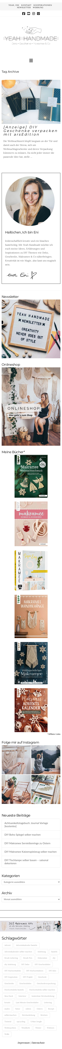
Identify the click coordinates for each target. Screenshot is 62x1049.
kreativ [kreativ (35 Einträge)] (7, 1002)
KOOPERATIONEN (43, 5)
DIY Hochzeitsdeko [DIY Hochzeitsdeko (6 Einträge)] (12, 971)
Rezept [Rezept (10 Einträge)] (51, 1009)
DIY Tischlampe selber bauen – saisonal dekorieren (26, 862)
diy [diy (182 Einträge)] (54, 958)
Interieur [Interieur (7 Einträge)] (22, 996)
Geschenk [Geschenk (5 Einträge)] (42, 977)
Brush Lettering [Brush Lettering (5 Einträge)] (11, 958)
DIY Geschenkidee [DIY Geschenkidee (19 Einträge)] (42, 964)
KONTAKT (26, 5)
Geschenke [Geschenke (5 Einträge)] (9, 983)
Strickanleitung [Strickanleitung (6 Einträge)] (28, 1015)
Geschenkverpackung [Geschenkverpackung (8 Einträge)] (46, 983)
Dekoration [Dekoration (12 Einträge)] (42, 958)
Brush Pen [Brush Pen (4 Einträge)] (27, 958)
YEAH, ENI (14, 5)
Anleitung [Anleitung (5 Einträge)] (42, 951)
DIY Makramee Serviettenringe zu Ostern (27, 843)
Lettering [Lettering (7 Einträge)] (48, 1002)
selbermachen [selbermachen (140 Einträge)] (10, 1015)
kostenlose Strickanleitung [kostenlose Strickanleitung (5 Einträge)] (43, 996)
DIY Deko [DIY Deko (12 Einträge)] (25, 964)
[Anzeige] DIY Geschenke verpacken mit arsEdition (30, 130)
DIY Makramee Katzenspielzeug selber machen (30, 851)
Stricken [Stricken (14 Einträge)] (44, 1015)
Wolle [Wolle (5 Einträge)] (6, 1034)
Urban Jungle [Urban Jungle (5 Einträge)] (36, 1021)
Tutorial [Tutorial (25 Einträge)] (7, 1021)
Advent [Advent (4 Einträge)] (7, 945)
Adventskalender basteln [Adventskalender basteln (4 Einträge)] (26, 945)
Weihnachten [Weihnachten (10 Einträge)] (10, 1028)
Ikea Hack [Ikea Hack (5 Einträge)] (8, 996)
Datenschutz (37, 1042)
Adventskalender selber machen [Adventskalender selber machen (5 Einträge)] (18, 951)
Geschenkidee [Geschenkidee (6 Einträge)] (25, 983)
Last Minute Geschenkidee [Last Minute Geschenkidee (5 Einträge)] (27, 1002)
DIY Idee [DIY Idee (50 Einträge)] (52, 971)
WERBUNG (38, 7)
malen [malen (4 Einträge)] (7, 1009)
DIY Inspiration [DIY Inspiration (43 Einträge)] (11, 977)
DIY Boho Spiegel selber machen (22, 834)
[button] (31, 61)
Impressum (24, 1042)
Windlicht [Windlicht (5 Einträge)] (25, 1028)
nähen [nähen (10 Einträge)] (28, 1009)
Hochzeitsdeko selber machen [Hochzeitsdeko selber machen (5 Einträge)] (42, 990)
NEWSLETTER (24, 7)
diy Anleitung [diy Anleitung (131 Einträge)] (10, 964)
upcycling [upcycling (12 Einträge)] (21, 1021)
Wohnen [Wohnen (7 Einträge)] (50, 1028)
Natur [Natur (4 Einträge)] (17, 1009)
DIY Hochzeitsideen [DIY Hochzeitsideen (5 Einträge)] (34, 971)
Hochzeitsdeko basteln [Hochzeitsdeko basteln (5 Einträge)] (14, 990)
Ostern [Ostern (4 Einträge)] (40, 1009)
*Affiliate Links (53, 734)
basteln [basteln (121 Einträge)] (54, 951)
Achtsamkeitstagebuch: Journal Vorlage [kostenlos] (26, 825)
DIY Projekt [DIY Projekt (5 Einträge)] (28, 977)
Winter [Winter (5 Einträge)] (38, 1028)
